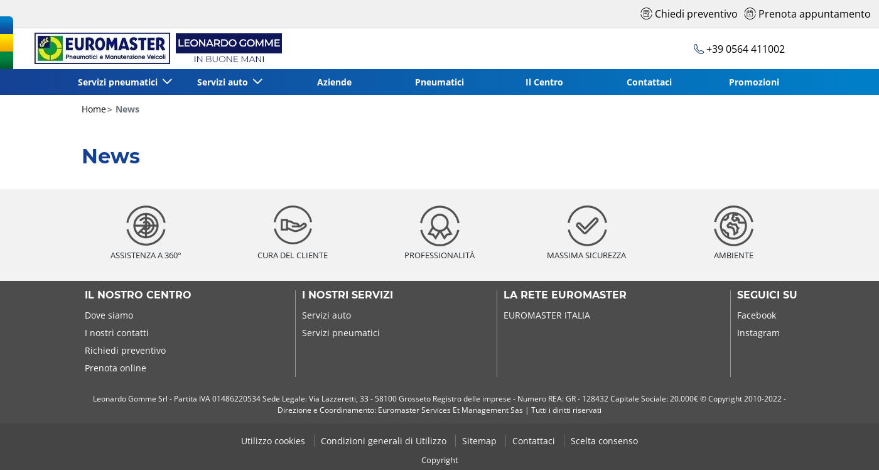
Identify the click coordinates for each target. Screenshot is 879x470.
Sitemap (480, 441)
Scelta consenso (604, 441)
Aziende (334, 82)
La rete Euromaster (565, 295)
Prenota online (115, 368)
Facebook (756, 315)
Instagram (758, 333)
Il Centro (544, 82)
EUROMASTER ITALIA (547, 315)
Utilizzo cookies (274, 441)
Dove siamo (109, 315)
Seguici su (767, 295)
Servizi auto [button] (224, 82)
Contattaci (649, 82)
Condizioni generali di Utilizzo (385, 441)
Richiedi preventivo (125, 350)
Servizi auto (326, 315)
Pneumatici (439, 82)
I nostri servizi (347, 295)
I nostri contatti (117, 333)
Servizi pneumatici (341, 333)
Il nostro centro (138, 295)
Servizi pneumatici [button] (119, 82)
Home (94, 109)
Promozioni (754, 82)
